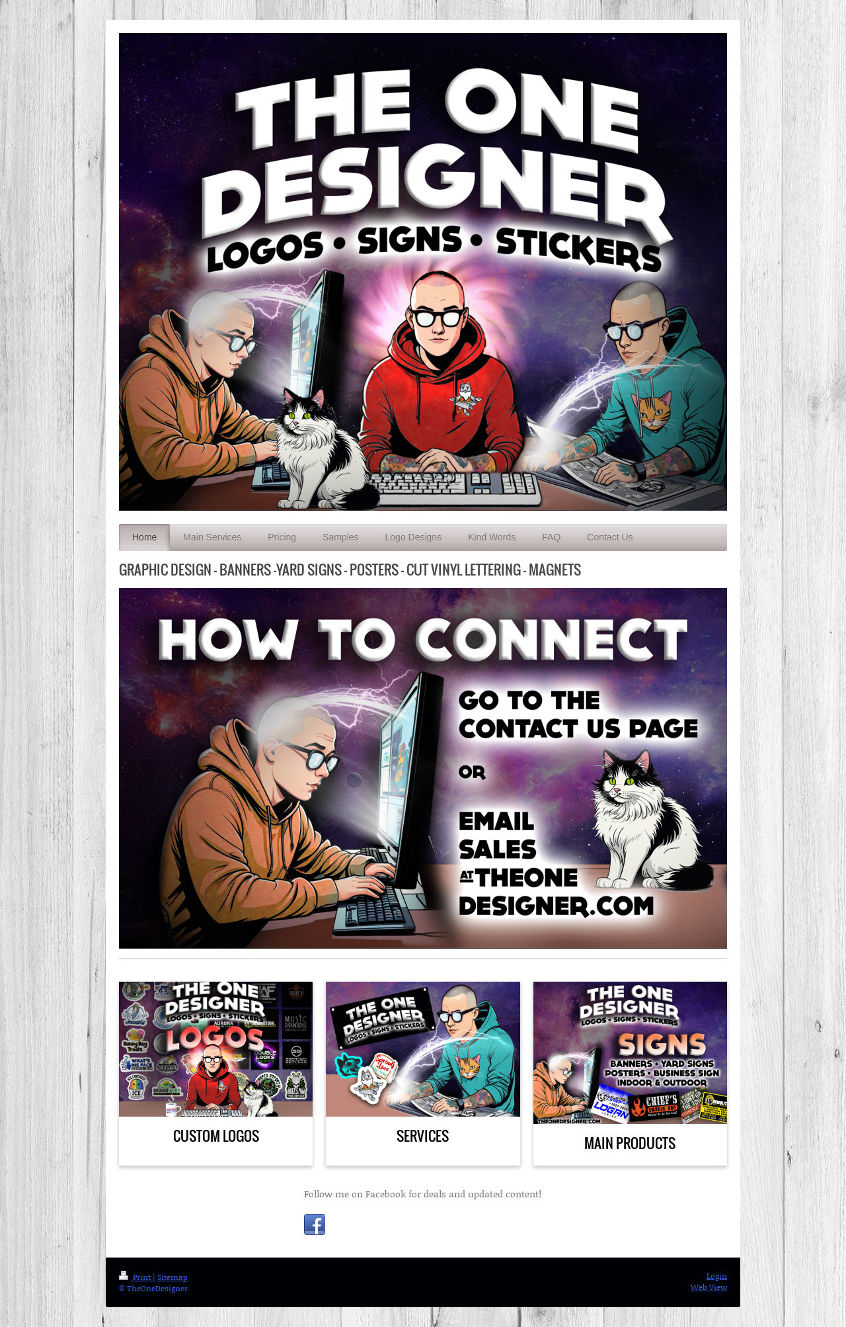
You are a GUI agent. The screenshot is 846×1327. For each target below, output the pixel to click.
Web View (709, 1287)
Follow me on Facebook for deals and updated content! (422, 1194)
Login (717, 1275)
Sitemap (172, 1277)
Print (136, 1277)
